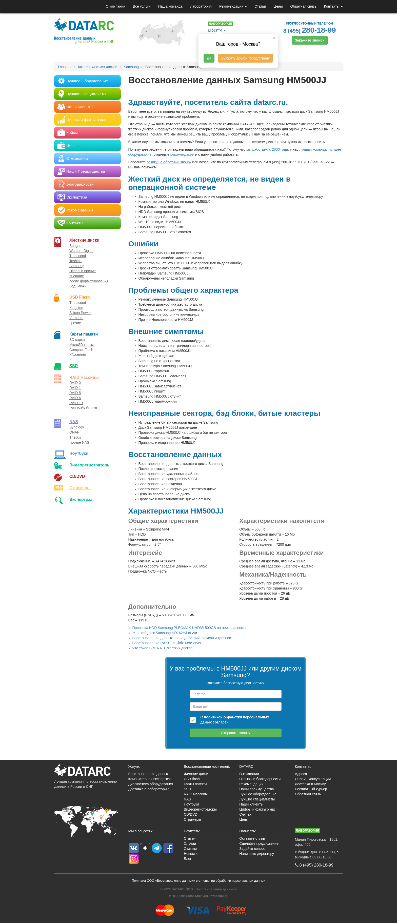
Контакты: (303, 766)
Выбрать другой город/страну (245, 58)
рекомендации (182, 154)
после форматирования (88, 281)
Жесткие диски (84, 240)
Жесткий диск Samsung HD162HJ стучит (165, 633)
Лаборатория (201, 6)
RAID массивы (84, 377)
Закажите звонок (309, 40)
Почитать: (192, 831)
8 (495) (309, 30)
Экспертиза (80, 499)
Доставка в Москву (310, 784)
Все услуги (142, 6)
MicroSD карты (81, 345)
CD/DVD (77, 476)
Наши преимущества (256, 789)
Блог (187, 859)
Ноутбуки (78, 453)
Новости (190, 854)
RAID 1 (75, 388)
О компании (115, 6)
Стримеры (80, 487)
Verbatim (76, 318)
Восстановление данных (148, 774)
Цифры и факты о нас (257, 809)
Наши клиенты (251, 804)
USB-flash (192, 779)
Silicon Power (80, 313)
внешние (76, 276)
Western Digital (81, 251)
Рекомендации (233, 6)
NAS (73, 421)
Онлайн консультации (313, 779)
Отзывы (190, 849)
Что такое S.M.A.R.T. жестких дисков (162, 648)
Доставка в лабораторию (149, 789)
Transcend (77, 256)
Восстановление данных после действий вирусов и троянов (181, 638)
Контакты (333, 6)
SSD (73, 365)
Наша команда (170, 6)
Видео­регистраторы (90, 465)
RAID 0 (75, 383)
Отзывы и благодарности (260, 779)
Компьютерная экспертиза (150, 779)
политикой (213, 717)
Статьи (260, 6)
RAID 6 (75, 398)
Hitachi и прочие (82, 271)
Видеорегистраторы (200, 809)
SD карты (77, 340)
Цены (278, 6)
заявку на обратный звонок (169, 162)
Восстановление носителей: (207, 766)
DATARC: (246, 766)
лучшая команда (313, 149)
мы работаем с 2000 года (267, 149)
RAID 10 (76, 403)
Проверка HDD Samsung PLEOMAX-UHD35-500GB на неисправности (189, 628)
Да (209, 58)
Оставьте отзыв (252, 838)
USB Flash (79, 297)
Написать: (247, 831)
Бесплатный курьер (311, 789)
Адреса (301, 774)
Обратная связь (303, 6)
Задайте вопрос (252, 849)
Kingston (76, 308)
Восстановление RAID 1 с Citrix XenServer (167, 643)
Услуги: (134, 766)
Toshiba (75, 261)
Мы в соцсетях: (140, 831)
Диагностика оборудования (150, 784)
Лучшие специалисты (257, 799)
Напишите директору (256, 854)
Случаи (245, 814)
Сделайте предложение (259, 843)
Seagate (76, 246)
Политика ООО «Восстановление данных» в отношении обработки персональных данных (198, 880)
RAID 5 (75, 393)
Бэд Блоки (77, 286)
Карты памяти (83, 334)
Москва (215, 30)
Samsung (76, 266)
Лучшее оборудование (257, 794)
